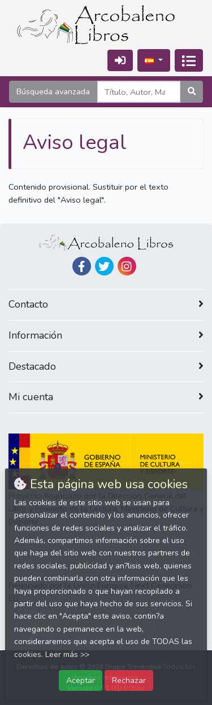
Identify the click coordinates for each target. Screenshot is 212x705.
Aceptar (80, 680)
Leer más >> (67, 654)
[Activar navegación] (189, 60)
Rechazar (129, 680)
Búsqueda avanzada (53, 91)
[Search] (138, 91)
